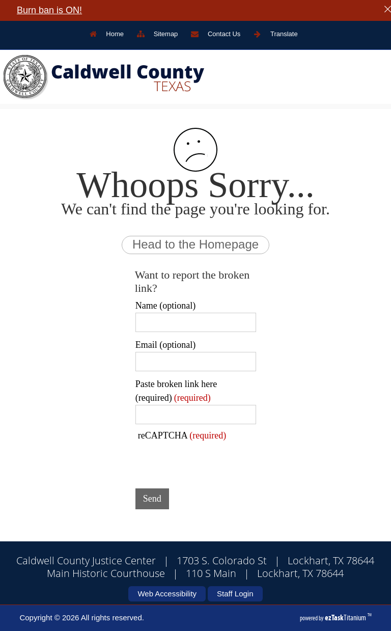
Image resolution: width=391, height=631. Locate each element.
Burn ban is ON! (49, 10)
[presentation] (212, 461)
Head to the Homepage (195, 244)
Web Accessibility (167, 593)
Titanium (346, 617)
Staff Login (235, 593)
